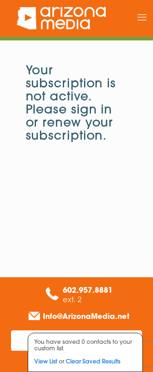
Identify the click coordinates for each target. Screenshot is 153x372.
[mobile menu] (142, 18)
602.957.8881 (88, 291)
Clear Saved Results (93, 362)
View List (45, 362)
